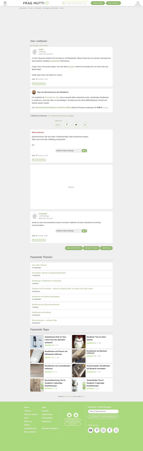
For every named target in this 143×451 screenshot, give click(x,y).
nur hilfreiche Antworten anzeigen (61, 116)
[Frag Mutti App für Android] (76, 415)
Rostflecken (54, 61)
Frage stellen (98, 3)
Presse (27, 425)
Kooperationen (30, 428)
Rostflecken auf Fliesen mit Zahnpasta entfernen (56, 352)
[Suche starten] (63, 3)
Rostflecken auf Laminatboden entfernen (57, 367)
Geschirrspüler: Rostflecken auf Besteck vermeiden (98, 367)
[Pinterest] (97, 431)
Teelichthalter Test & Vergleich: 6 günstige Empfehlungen (95, 383)
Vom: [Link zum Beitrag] (33, 79)
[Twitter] (76, 124)
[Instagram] (103, 431)
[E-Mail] (57, 124)
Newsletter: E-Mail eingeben (99, 407)
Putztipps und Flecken (40, 45)
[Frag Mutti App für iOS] (69, 415)
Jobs (26, 418)
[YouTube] (90, 431)
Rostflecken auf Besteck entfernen (97, 352)
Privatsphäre (47, 418)
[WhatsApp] (85, 124)
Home (26, 407)
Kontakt (45, 411)
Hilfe (44, 407)
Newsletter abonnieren (103, 417)
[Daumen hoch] (84, 150)
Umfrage (106, 248)
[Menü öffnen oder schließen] (5, 3)
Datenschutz (47, 414)
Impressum (46, 421)
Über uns (28, 421)
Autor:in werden (31, 414)
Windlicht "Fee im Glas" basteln (96, 338)
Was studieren (30, 432)
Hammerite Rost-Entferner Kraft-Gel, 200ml (53, 107)
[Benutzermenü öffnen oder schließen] (138, 3)
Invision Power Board (69, 396)
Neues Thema (91, 248)
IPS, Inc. (83, 396)
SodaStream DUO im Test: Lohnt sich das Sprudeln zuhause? (55, 339)
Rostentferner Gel (52, 97)
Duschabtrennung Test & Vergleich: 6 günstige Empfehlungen (55, 383)
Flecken (72, 67)
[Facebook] (67, 124)
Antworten (39, 84)
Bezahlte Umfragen (50, 428)
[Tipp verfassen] (113, 3)
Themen (27, 411)
